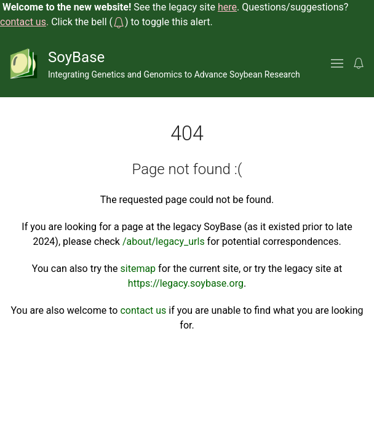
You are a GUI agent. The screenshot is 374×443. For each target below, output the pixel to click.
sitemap (138, 268)
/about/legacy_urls (163, 241)
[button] (119, 22)
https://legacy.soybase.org (186, 283)
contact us (143, 310)
